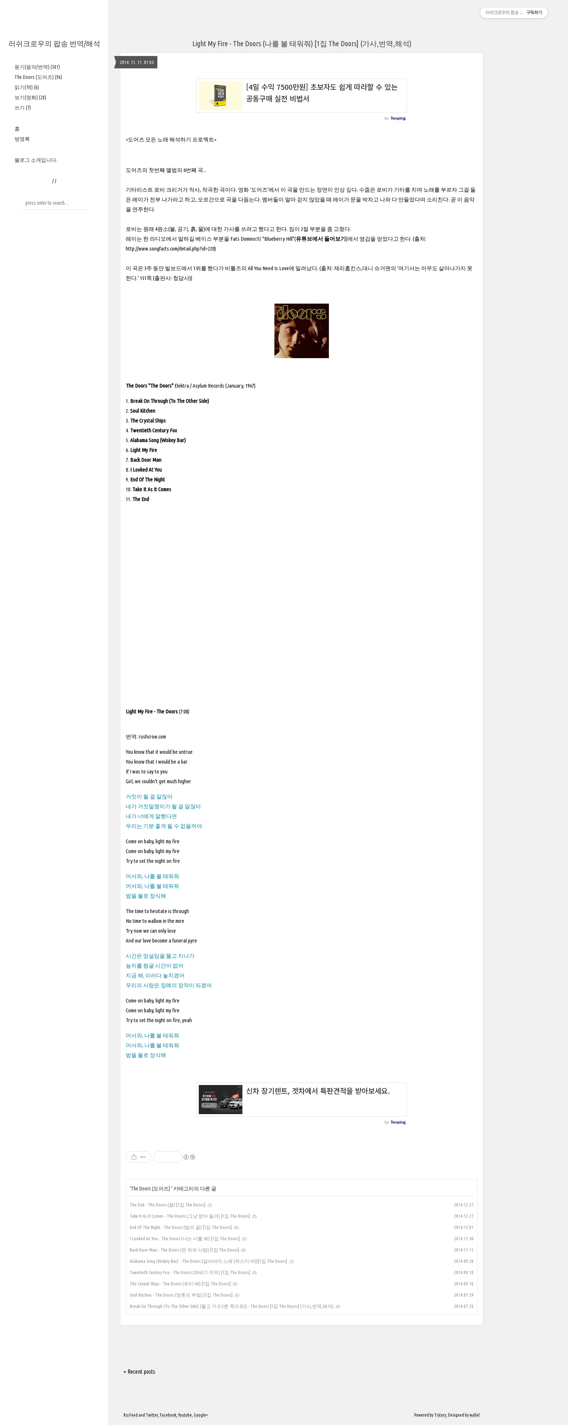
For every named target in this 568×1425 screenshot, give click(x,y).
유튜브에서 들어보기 (321, 239)
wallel (475, 1415)
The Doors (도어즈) (38, 77)
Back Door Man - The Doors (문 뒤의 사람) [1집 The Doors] (184, 1249)
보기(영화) (30, 97)
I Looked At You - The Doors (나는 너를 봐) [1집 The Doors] (185, 1238)
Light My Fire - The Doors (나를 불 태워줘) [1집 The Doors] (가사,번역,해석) (301, 43)
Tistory (440, 1415)
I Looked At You (146, 470)
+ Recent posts (139, 1371)
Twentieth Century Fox (153, 430)
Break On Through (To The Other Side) (169, 401)
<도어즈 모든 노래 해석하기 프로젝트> (171, 139)
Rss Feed (131, 1415)
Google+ (201, 1415)
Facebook (168, 1415)
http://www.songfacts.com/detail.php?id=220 (170, 248)
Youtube (185, 1415)
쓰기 (23, 108)
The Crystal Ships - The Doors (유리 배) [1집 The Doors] (180, 1283)
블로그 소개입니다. (36, 160)
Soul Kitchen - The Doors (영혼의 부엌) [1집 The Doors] (181, 1294)
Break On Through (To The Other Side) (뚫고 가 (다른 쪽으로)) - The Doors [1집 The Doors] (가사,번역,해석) (232, 1306)
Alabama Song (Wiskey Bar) (158, 440)
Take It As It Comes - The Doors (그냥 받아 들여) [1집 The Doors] (190, 1215)
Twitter (152, 1415)
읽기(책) (27, 87)
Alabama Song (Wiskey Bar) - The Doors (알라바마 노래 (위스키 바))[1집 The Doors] (208, 1261)
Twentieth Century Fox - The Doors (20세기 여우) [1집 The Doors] (190, 1272)
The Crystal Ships (148, 420)
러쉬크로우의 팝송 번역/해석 (54, 43)
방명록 (22, 139)
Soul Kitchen (142, 411)
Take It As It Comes (151, 489)
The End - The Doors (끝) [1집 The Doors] (167, 1204)
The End (140, 499)
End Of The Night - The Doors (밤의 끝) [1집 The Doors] (181, 1227)
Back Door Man (145, 460)
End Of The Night (147, 479)
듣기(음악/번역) (37, 67)
